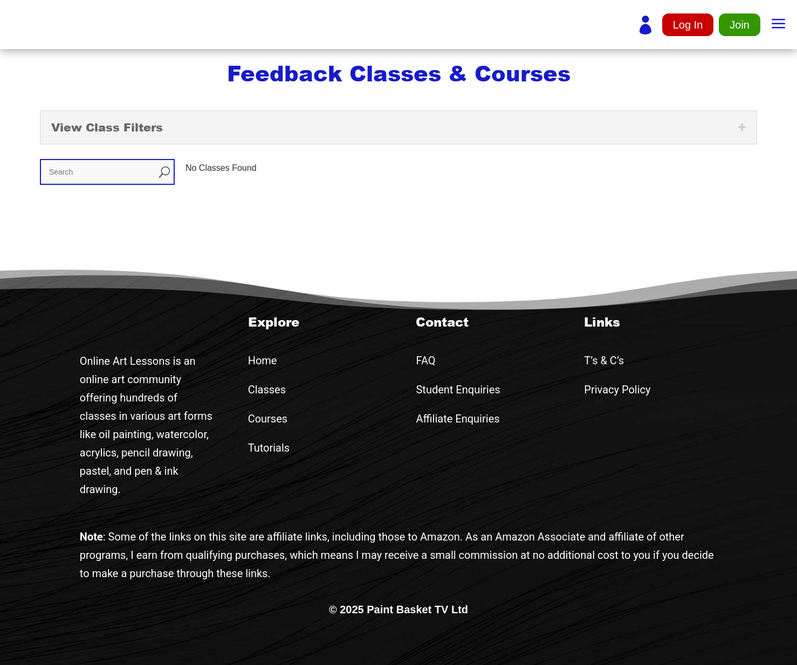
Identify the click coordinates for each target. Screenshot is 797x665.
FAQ (425, 360)
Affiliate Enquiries (457, 418)
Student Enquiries (458, 389)
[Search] (98, 172)
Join (740, 25)
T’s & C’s (604, 360)
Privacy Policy (617, 389)
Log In (688, 25)
